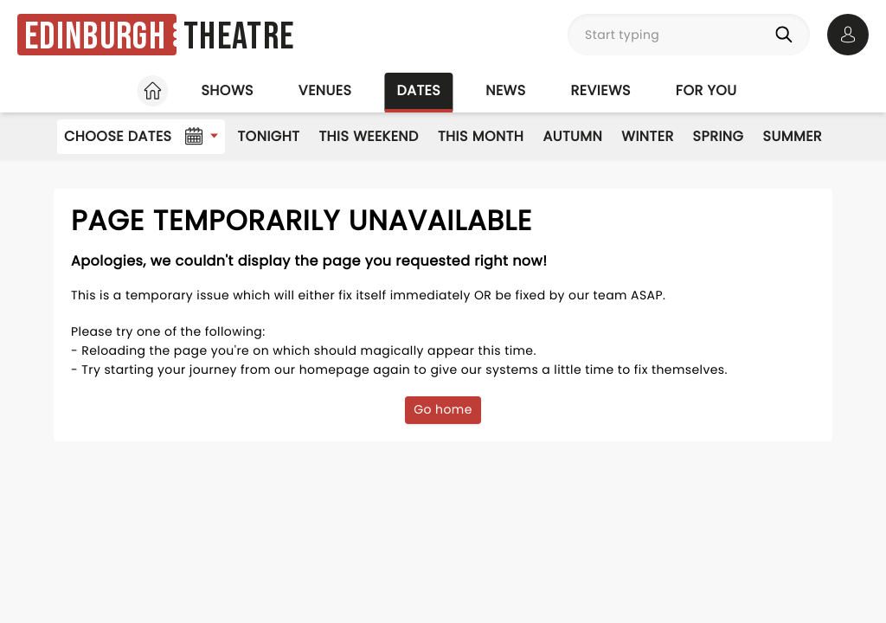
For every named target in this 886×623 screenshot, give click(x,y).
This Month (480, 136)
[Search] (787, 35)
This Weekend (368, 136)
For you (706, 90)
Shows (227, 90)
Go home (443, 409)
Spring (718, 136)
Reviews (601, 90)
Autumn (572, 136)
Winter (647, 136)
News (505, 90)
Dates (418, 90)
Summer (793, 136)
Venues (325, 90)
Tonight (268, 136)
